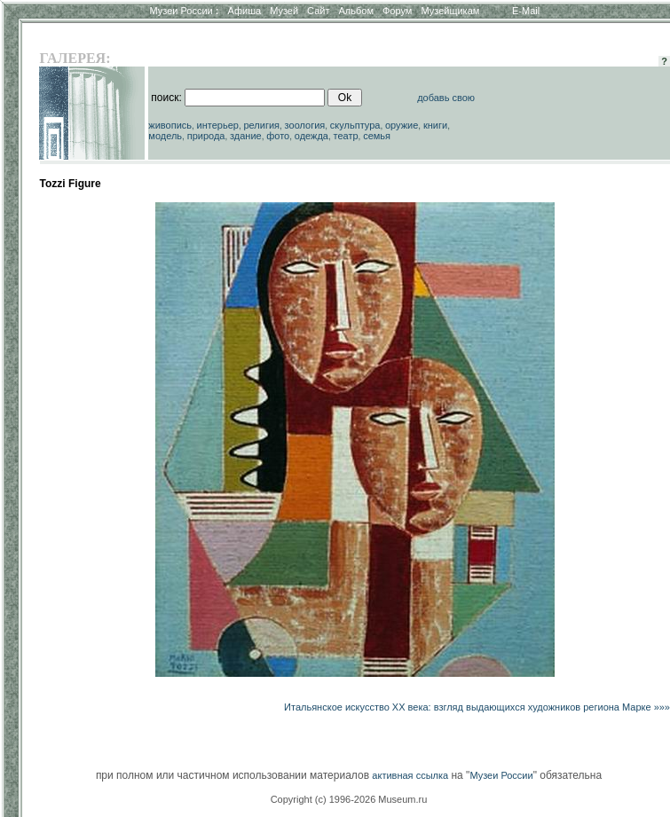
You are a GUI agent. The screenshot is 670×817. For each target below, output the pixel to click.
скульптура (355, 125)
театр (346, 135)
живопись (170, 125)
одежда (311, 135)
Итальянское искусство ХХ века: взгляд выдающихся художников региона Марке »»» (477, 707)
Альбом (356, 10)
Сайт (318, 10)
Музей (284, 10)
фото (277, 135)
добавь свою (446, 97)
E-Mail (526, 10)
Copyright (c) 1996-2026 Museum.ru (349, 799)
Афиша (245, 10)
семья (376, 135)
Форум (397, 10)
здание (246, 135)
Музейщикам (450, 10)
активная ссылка (410, 775)
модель (165, 135)
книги (435, 125)
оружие (401, 125)
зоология (305, 125)
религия (262, 125)
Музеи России (183, 10)
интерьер (218, 125)
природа (206, 135)
